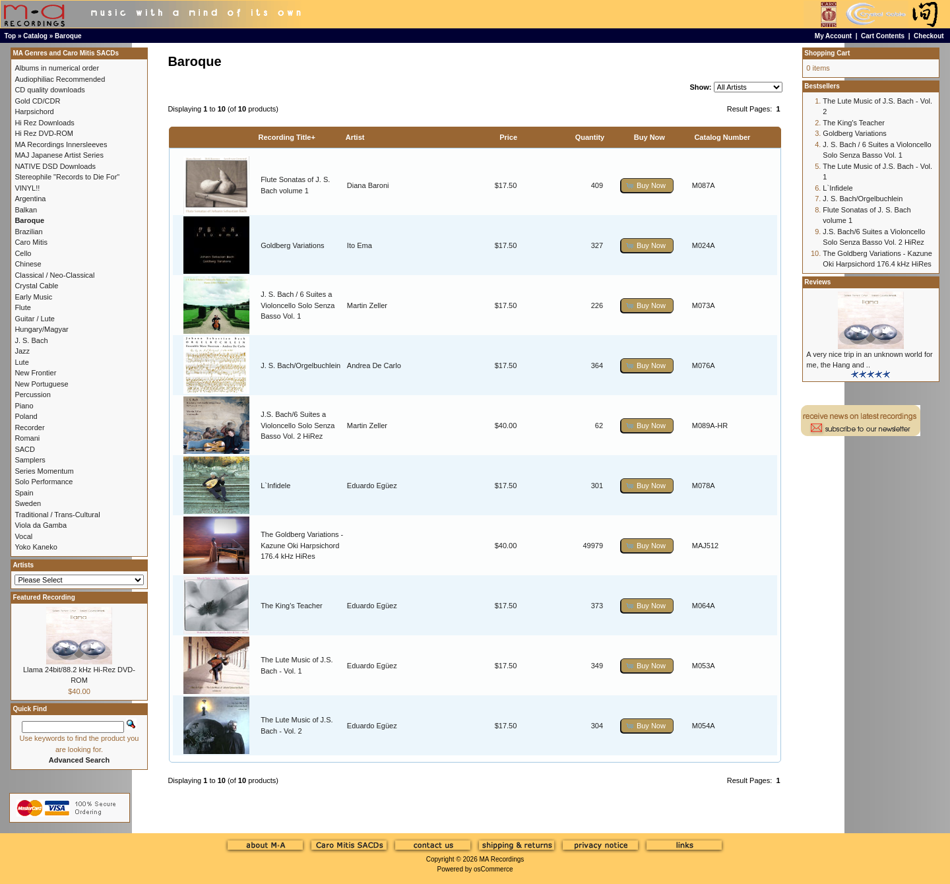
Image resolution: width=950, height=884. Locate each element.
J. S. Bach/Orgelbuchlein (300, 365)
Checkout (929, 36)
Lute (21, 362)
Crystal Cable (36, 286)
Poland (26, 416)
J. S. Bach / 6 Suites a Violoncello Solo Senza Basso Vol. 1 (297, 305)
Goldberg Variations (292, 245)
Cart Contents (882, 36)
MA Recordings (501, 859)
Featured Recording (44, 597)
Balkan (26, 210)
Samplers (30, 460)
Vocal (23, 536)
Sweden (28, 503)
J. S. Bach (31, 340)
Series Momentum (44, 471)
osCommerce (493, 869)
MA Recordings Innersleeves (61, 144)
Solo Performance (44, 482)
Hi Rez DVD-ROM (44, 133)
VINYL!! (27, 188)
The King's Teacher (292, 606)
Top (10, 36)
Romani (27, 438)
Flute (22, 307)
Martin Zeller (367, 305)
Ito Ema (359, 245)
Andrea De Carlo (374, 365)
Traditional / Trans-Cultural (57, 515)
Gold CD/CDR (37, 101)
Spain (24, 493)
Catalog (35, 36)
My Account (833, 36)
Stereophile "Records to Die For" (67, 177)
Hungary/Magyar (41, 329)
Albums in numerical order (57, 68)
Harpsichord (34, 111)
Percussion (32, 394)
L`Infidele (275, 485)
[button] (647, 185)
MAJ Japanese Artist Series (59, 155)
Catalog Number (722, 137)
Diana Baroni (368, 185)
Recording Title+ (287, 137)
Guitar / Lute (35, 319)
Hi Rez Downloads (44, 123)
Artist (355, 137)
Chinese (28, 264)
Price (508, 137)
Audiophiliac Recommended (60, 79)
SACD (25, 449)
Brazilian (28, 232)
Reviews (817, 282)
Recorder (29, 427)
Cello (23, 253)
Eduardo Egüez (372, 485)
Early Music (33, 297)
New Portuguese (41, 384)
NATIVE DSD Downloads (55, 166)
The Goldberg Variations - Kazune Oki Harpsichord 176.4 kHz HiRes (302, 545)
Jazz (22, 351)
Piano (24, 406)
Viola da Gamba (41, 525)
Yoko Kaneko (36, 547)
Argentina (30, 199)
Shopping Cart (827, 53)
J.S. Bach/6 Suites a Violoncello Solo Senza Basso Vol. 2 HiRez (297, 425)
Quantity (590, 137)
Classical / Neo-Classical (54, 275)
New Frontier (35, 373)
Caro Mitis (31, 242)
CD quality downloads (49, 90)
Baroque (68, 36)
